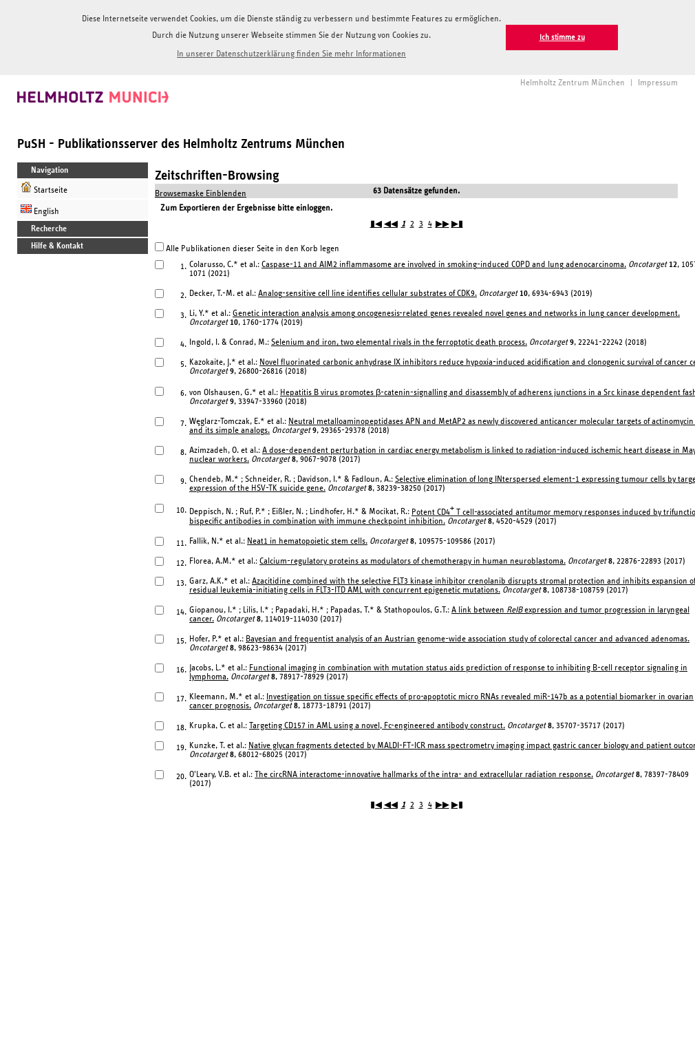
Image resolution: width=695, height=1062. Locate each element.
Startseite (44, 188)
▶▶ (442, 224)
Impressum (658, 82)
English (40, 209)
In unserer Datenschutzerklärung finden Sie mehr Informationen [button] (291, 54)
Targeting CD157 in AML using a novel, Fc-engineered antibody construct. (377, 725)
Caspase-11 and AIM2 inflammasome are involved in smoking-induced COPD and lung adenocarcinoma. (443, 264)
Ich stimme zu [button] (562, 37)
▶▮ (457, 224)
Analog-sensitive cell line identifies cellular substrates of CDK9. (367, 293)
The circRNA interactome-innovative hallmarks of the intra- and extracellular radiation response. (424, 774)
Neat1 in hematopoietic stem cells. (307, 541)
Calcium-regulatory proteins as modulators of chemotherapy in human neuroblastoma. (412, 561)
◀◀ (391, 224)
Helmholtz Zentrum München (572, 82)
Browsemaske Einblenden (200, 193)
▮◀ (376, 224)
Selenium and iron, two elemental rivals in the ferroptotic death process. (399, 342)
